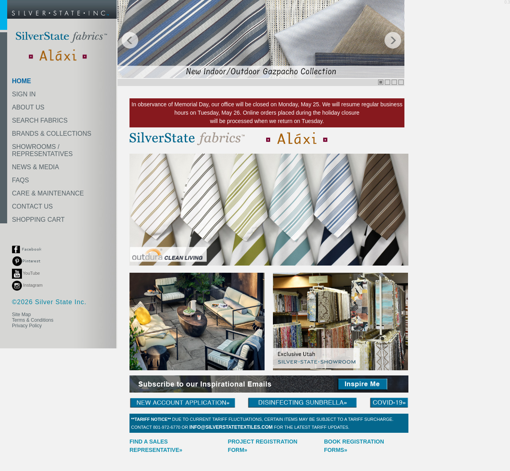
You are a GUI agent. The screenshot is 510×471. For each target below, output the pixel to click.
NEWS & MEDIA (35, 167)
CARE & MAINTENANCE (48, 193)
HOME (21, 81)
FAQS (20, 180)
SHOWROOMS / (42, 150)
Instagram (27, 285)
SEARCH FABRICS (40, 120)
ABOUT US (28, 107)
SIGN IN (24, 94)
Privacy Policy (27, 325)
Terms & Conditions (32, 320)
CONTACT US (32, 206)
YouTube (26, 273)
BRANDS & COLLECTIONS (51, 133)
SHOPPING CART (38, 219)
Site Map (21, 314)
